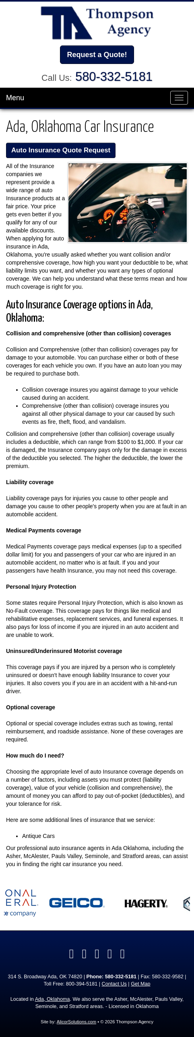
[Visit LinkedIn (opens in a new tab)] (84, 954)
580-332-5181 (114, 77)
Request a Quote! (97, 55)
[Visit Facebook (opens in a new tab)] (71, 954)
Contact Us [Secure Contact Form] (114, 984)
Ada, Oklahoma (52, 999)
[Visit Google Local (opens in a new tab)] (109, 954)
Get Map (140, 984)
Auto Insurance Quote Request (60, 150)
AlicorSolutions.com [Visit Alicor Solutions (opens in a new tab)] (76, 1021)
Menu (15, 98)
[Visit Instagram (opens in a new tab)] (122, 954)
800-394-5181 (81, 984)
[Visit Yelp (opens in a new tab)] (97, 954)
